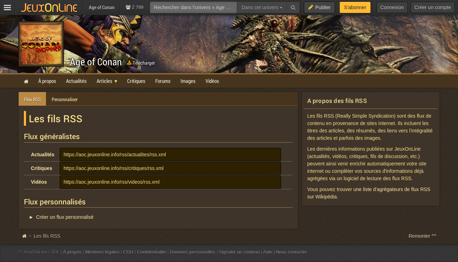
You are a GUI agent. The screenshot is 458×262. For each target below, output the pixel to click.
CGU (128, 252)
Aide (267, 252)
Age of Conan (96, 61)
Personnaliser (65, 99)
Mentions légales (102, 252)
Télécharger (141, 62)
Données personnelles (192, 252)
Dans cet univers (262, 7)
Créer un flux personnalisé (64, 217)
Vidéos (39, 182)
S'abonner (355, 7)
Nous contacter (291, 252)
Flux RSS (32, 99)
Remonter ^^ (423, 236)
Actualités (42, 154)
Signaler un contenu (239, 252)
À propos (72, 252)
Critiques (41, 168)
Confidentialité (151, 252)
